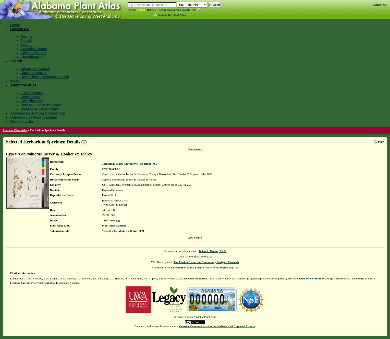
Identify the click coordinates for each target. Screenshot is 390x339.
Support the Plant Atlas (171, 14)
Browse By (19, 29)
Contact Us (379, 4)
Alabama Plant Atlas (15, 130)
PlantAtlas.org (224, 267)
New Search (195, 149)
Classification (32, 57)
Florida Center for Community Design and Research (318, 278)
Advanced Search (169, 9)
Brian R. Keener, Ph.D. (212, 251)
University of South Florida (187, 267)
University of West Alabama (33, 117)
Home (15, 25)
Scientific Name (33, 49)
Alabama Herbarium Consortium (37, 113)
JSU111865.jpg (111, 220)
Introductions (31, 93)
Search (141, 9)
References (30, 97)
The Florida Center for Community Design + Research (206, 262)
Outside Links (22, 121)
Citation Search (33, 73)
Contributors (31, 101)
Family (26, 41)
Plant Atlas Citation (114, 225)
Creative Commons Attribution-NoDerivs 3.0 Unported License (217, 326)
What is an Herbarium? (39, 109)
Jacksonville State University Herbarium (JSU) (130, 163)
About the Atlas (23, 85)
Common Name (33, 53)
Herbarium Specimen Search (44, 77)
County (26, 37)
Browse (151, 9)
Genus (26, 45)
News (15, 81)
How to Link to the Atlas (40, 105)
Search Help (188, 9)
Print (381, 141)
